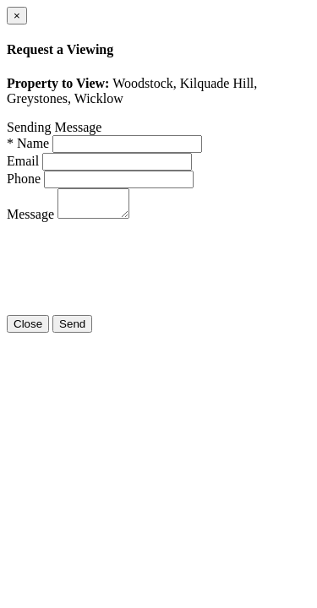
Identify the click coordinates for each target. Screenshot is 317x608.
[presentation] (135, 274)
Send (72, 329)
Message (30, 219)
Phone (24, 178)
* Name (28, 143)
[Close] (17, 15)
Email (23, 161)
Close (28, 329)
